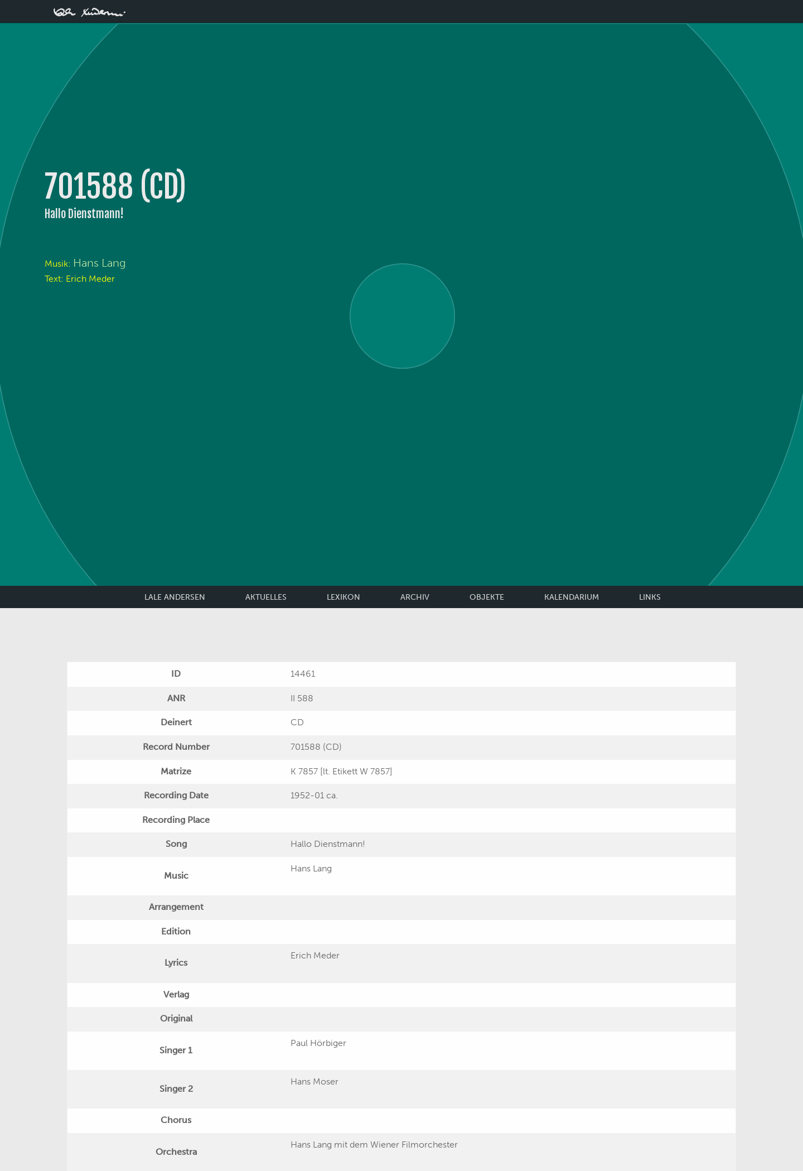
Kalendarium (571, 597)
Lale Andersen (174, 597)
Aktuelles (266, 597)
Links (650, 597)
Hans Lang (99, 262)
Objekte (487, 597)
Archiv (414, 597)
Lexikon (343, 597)
